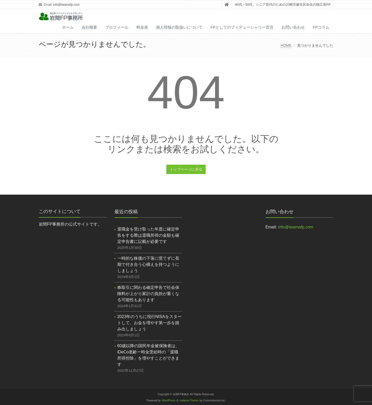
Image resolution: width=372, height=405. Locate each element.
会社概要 (89, 27)
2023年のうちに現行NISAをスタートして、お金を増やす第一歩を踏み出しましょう (149, 322)
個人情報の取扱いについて (179, 27)
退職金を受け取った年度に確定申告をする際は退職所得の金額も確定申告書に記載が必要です (148, 235)
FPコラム (321, 27)
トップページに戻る (186, 169)
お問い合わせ (293, 27)
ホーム (68, 27)
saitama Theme (189, 400)
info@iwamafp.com (66, 4)
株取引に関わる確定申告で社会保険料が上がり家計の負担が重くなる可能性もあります (148, 293)
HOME (286, 45)
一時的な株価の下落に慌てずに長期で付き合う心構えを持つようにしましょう (148, 264)
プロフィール (116, 27)
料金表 (142, 27)
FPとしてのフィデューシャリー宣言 (242, 27)
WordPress (168, 400)
